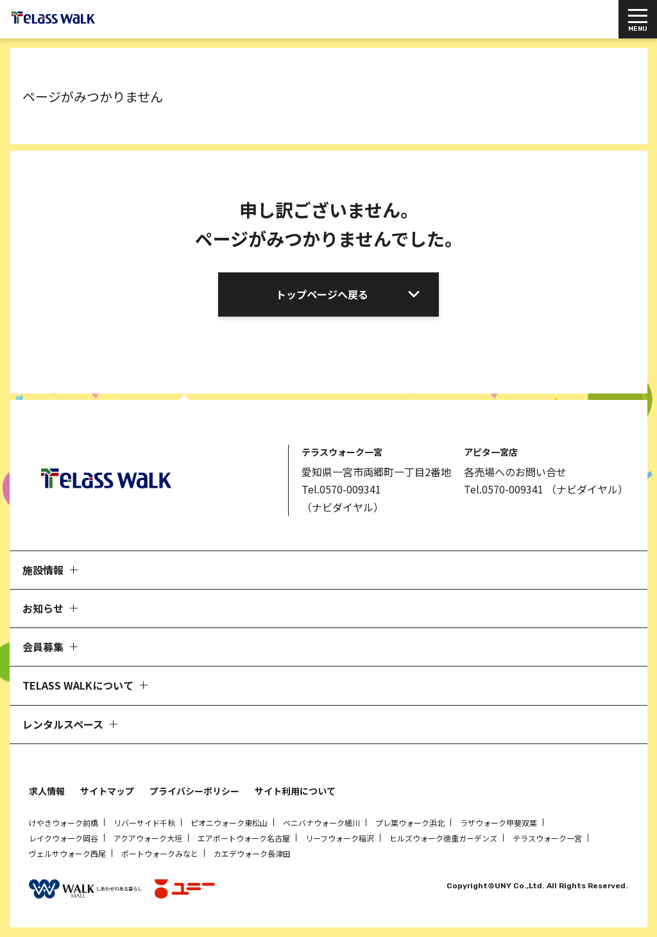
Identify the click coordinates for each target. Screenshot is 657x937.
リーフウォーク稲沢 (339, 838)
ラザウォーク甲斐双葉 (498, 822)
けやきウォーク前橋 (63, 822)
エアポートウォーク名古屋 (244, 838)
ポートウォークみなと (159, 853)
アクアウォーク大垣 (148, 838)
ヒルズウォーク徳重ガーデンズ (443, 838)
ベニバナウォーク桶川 (321, 822)
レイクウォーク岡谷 (63, 838)
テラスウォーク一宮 (547, 838)
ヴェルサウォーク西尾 (67, 853)
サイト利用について (295, 790)
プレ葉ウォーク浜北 (410, 822)
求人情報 (47, 790)
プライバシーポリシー (194, 790)
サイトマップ (107, 790)
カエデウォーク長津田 (252, 853)
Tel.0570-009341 (341, 489)
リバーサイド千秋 (144, 822)
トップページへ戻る (322, 294)
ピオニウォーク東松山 (229, 822)
